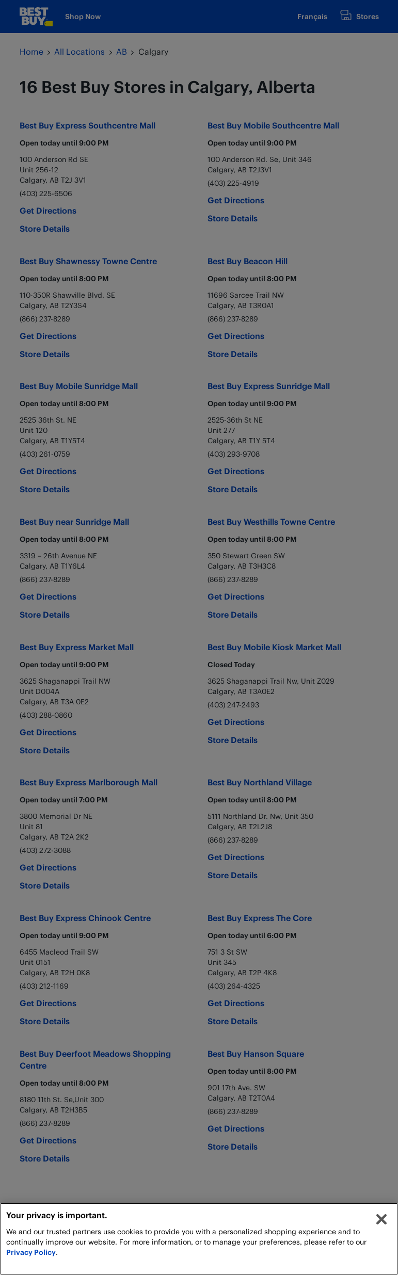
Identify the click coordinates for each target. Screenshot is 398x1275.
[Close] (381, 1219)
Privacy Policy (31, 1252)
